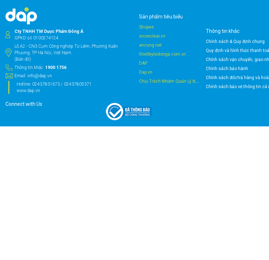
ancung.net (115, 50)
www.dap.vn (65, 123)
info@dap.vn (77, 101)
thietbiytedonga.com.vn (127, 59)
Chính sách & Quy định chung (164, 41)
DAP (108, 69)
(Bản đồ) (60, 78)
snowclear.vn (117, 41)
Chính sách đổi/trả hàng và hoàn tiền (171, 77)
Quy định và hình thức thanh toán (168, 50)
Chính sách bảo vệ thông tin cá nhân (171, 86)
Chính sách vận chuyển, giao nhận (169, 59)
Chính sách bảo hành (156, 68)
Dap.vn (110, 78)
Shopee (111, 32)
